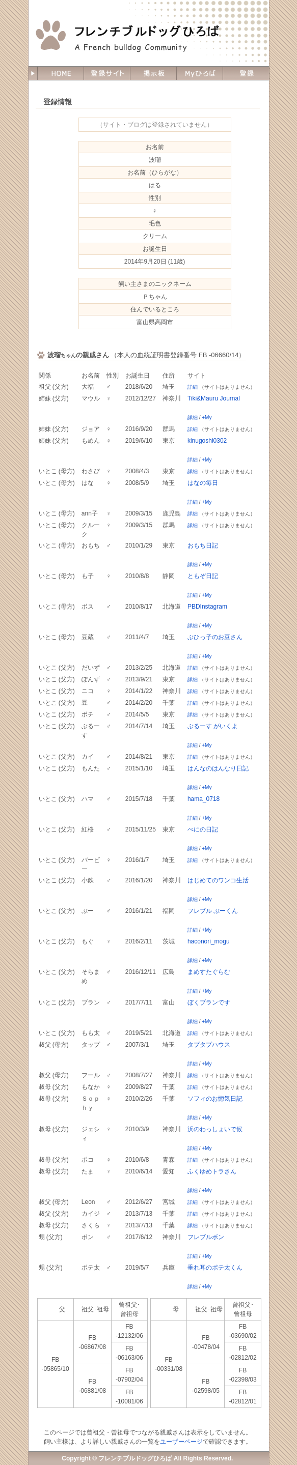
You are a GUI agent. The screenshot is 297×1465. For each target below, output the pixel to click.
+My (206, 417)
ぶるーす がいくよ (212, 726)
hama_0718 (203, 798)
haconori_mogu (208, 941)
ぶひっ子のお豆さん (214, 637)
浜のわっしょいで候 (214, 1129)
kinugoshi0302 (207, 440)
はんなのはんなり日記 (218, 768)
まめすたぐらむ (208, 971)
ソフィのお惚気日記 (214, 1098)
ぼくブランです (208, 1002)
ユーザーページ (181, 1441)
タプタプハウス (208, 1044)
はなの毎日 (202, 482)
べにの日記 (202, 829)
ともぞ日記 (202, 576)
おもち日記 (202, 545)
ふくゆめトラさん (211, 1171)
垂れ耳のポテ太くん (214, 1267)
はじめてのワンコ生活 (218, 880)
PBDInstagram (207, 606)
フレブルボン (205, 1237)
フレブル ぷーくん (212, 910)
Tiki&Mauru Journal (213, 398)
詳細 (192, 387)
